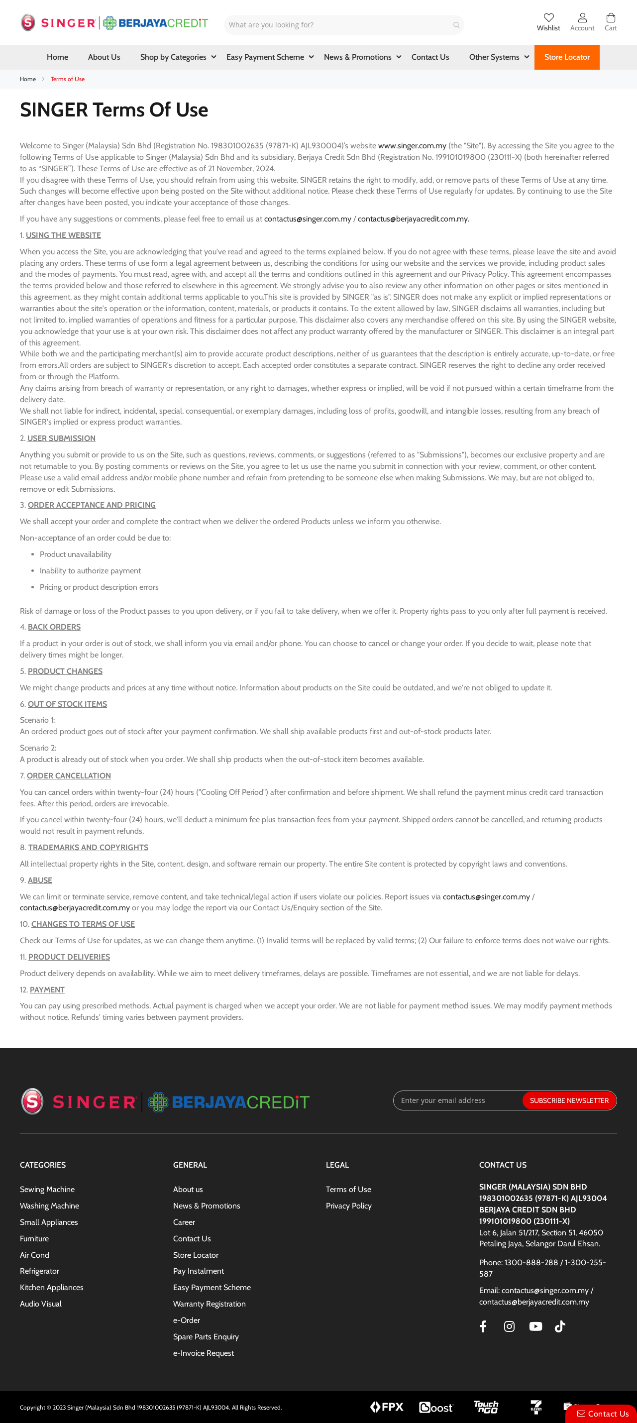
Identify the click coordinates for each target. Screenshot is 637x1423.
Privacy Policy (349, 1205)
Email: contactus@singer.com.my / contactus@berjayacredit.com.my (536, 1296)
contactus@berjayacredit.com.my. (414, 218)
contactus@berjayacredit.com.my (75, 907)
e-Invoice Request (203, 1353)
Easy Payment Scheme (212, 1287)
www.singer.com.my (412, 145)
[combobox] (344, 25)
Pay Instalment (198, 1271)
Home (28, 79)
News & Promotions (206, 1205)
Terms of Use (348, 1189)
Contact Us (192, 1238)
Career (184, 1222)
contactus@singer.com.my (307, 218)
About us (188, 1189)
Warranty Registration (209, 1304)
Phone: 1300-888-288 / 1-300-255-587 (542, 1268)
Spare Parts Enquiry (206, 1336)
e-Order (186, 1320)
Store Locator (195, 1255)
